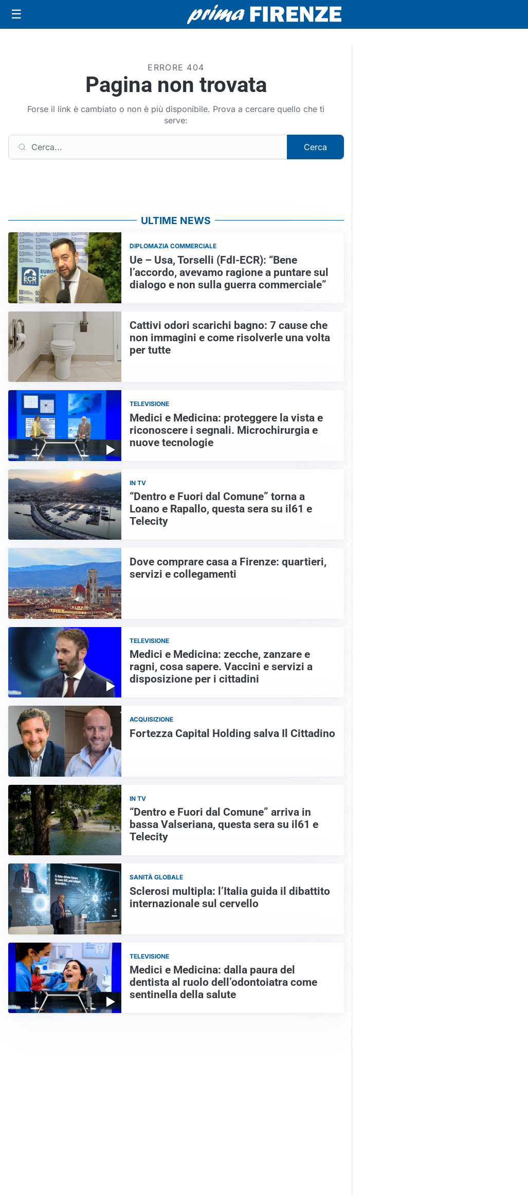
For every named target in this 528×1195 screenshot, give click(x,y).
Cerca (315, 147)
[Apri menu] (16, 14)
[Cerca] (147, 147)
